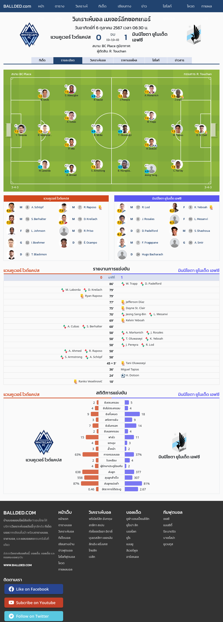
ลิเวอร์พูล (132, 550)
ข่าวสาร (179, 60)
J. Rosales (148, 219)
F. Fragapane (150, 243)
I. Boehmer (38, 243)
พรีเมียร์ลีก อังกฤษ (100, 519)
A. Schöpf (37, 207)
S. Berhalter (38, 219)
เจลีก (92, 557)
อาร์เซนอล (132, 557)
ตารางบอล (59, 7)
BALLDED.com (17, 6)
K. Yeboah (200, 207)
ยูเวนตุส (168, 544)
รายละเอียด (68, 60)
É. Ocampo (90, 243)
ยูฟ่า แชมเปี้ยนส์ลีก (137, 519)
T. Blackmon (39, 254)
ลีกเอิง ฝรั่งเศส (98, 544)
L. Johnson (38, 231)
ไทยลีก (93, 550)
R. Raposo (90, 207)
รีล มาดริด (169, 531)
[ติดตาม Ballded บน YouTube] (33, 603)
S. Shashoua (202, 231)
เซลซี (166, 519)
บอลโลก (131, 531)
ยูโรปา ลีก (132, 525)
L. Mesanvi (201, 219)
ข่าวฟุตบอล (147, 7)
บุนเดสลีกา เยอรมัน (100, 538)
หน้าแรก (41, 7)
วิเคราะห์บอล (82, 7)
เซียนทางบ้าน (124, 7)
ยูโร (128, 538)
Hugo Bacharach (152, 254)
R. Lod (146, 207)
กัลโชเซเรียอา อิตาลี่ (100, 531)
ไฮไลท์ (155, 60)
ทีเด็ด (42, 60)
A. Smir (198, 243)
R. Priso (88, 231)
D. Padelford (150, 231)
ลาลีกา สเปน (96, 525)
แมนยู (129, 544)
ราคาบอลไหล (129, 60)
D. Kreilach (90, 219)
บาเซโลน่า (169, 538)
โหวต (190, 6)
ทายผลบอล (206, 7)
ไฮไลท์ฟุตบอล (169, 7)
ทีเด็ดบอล (102, 7)
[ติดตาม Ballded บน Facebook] (33, 590)
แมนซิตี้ (167, 525)
